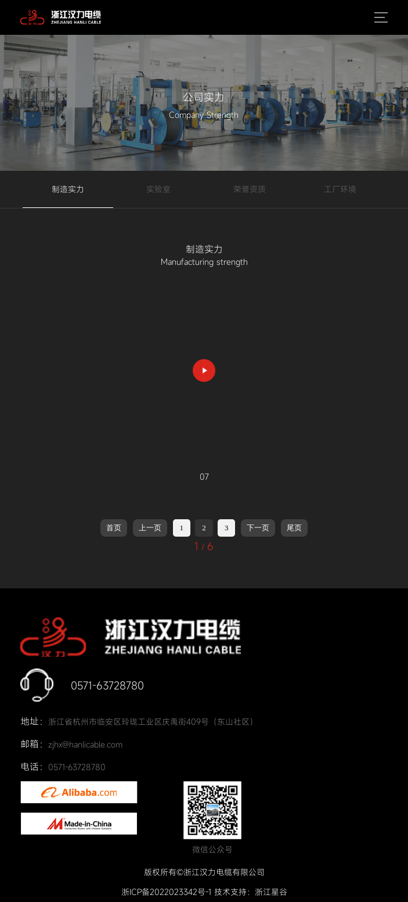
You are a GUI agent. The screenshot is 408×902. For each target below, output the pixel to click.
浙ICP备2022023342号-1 (166, 891)
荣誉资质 (249, 189)
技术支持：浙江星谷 (250, 891)
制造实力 (68, 189)
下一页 (258, 527)
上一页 (150, 527)
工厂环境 (340, 189)
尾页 (294, 527)
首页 (113, 527)
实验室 (158, 189)
